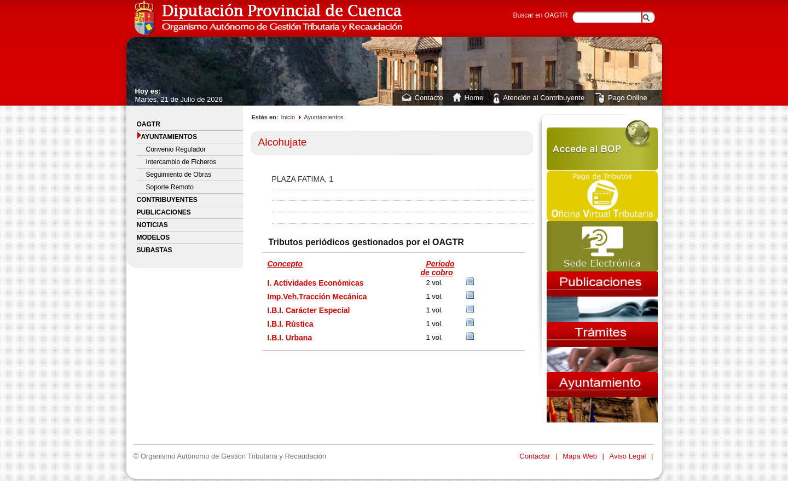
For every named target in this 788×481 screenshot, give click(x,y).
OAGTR (148, 124)
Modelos (153, 237)
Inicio (288, 117)
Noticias (152, 225)
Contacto (429, 98)
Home (474, 98)
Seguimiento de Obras (178, 174)
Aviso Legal (629, 456)
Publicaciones (164, 212)
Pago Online (627, 98)
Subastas (154, 250)
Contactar (535, 456)
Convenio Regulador (176, 149)
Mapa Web (581, 456)
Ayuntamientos (167, 136)
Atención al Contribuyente (543, 98)
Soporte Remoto (170, 187)
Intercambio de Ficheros (181, 162)
